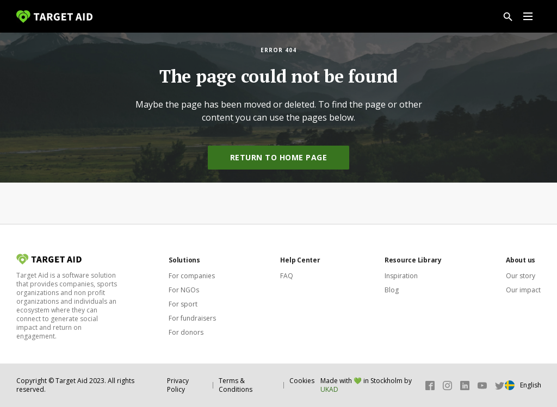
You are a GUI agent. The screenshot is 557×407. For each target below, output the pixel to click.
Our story (520, 275)
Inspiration (401, 275)
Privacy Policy (178, 385)
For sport (183, 304)
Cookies (301, 380)
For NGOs (184, 290)
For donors (186, 332)
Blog (392, 290)
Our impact (523, 290)
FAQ (286, 275)
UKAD (329, 389)
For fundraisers (192, 318)
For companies (192, 275)
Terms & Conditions (235, 385)
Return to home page (278, 157)
